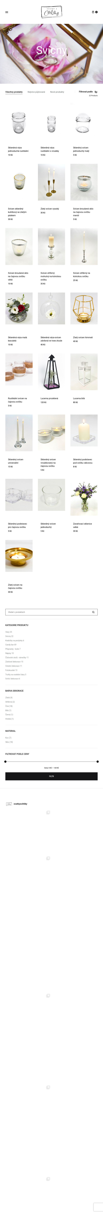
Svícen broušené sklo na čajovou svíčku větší (18, 276)
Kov (6, 738)
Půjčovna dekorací (44, 1200)
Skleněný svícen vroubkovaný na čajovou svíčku (48, 462)
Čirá (7, 706)
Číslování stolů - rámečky (15, 657)
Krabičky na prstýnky (14, 640)
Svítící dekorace (12, 679)
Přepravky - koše (12, 649)
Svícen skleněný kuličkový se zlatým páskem (17, 212)
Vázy (7, 632)
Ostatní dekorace (12, 666)
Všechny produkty (14, 92)
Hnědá (8, 719)
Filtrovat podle (88, 92)
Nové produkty (57, 92)
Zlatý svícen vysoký (50, 208)
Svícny (8, 636)
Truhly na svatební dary (15, 674)
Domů (48, 78)
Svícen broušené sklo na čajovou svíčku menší (83, 212)
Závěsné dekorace (13, 662)
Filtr (51, 776)
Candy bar (9, 645)
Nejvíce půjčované (36, 92)
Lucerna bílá (79, 398)
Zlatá (7, 698)
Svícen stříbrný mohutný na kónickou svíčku (51, 276)
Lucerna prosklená (49, 398)
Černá (7, 715)
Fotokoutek (10, 670)
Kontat (63, 1200)
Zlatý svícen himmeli (83, 337)
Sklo (7, 742)
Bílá (6, 710)
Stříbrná (8, 702)
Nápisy (8, 653)
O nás (56, 1200)
